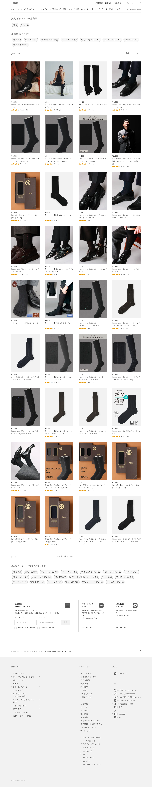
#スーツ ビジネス (20, 582)
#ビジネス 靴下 (31, 40)
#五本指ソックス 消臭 (124, 577)
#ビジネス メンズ (131, 40)
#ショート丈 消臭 (91, 577)
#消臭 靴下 (17, 40)
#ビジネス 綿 (107, 577)
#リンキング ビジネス (112, 40)
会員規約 (44, 627)
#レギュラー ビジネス (115, 582)
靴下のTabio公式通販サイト (21, 651)
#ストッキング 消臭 (69, 40)
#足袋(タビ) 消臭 (72, 582)
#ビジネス (25, 25)
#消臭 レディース (37, 582)
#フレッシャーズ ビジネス (92, 582)
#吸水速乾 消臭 (61, 577)
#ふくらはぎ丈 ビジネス (90, 40)
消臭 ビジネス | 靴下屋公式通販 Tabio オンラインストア (53, 651)
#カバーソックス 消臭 (49, 40)
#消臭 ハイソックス (20, 45)
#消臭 (15, 25)
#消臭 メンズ (75, 577)
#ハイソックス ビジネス (41, 577)
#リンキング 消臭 (54, 582)
